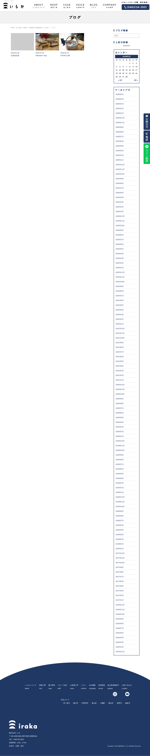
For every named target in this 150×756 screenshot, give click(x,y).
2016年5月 (120, 637)
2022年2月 (120, 319)
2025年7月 (120, 136)
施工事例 (67, 5)
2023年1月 (120, 268)
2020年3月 (120, 427)
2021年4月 (120, 366)
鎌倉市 (127, 703)
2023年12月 (120, 216)
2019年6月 (120, 469)
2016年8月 (120, 623)
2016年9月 (120, 619)
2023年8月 (120, 235)
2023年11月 (120, 221)
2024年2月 (120, 207)
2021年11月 (120, 333)
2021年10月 (120, 338)
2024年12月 (120, 165)
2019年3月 (120, 483)
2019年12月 (120, 441)
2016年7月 (120, 628)
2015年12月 (120, 652)
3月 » (136, 80)
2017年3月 (120, 595)
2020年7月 (120, 408)
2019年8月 (120, 460)
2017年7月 (120, 577)
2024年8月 (120, 183)
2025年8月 (120, 132)
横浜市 (111, 703)
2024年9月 (120, 179)
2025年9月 (120, 127)
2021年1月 (120, 380)
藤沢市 (75, 703)
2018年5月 (120, 530)
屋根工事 (54, 5)
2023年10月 (120, 225)
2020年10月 (120, 394)
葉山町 (94, 703)
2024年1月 (120, 211)
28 (126, 77)
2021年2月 (120, 375)
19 (120, 73)
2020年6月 (120, 413)
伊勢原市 (85, 703)
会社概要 (109, 5)
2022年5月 (120, 305)
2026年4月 (120, 99)
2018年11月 (120, 502)
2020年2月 (120, 431)
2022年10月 (120, 282)
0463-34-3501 (19, 739)
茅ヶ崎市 (66, 703)
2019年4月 (120, 478)
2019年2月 (120, 488)
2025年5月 (120, 146)
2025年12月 (120, 118)
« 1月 (120, 80)
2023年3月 (120, 258)
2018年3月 (120, 539)
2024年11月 (120, 169)
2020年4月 (120, 422)
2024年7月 (120, 188)
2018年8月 (120, 516)
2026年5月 (120, 94)
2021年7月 (120, 352)
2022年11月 (120, 277)
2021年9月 (120, 343)
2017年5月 (120, 586)
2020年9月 (120, 399)
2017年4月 (120, 591)
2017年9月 (120, 567)
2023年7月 (120, 240)
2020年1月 (120, 436)
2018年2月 (120, 544)
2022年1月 (120, 324)
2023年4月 (120, 254)
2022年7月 (120, 296)
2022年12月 (120, 272)
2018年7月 (120, 520)
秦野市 (119, 703)
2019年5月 (120, 474)
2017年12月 (120, 553)
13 (123, 70)
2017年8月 (120, 572)
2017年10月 (120, 563)
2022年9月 (120, 286)
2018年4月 (120, 534)
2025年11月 (120, 122)
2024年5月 (120, 193)
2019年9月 (120, 455)
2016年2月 (120, 647)
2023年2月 (120, 263)
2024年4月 (120, 197)
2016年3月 (120, 642)
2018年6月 (120, 525)
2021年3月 (120, 371)
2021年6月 (120, 357)
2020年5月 (120, 417)
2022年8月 (120, 291)
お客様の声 (80, 5)
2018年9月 (120, 511)
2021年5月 (120, 361)
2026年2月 (120, 108)
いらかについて (39, 5)
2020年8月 (120, 403)
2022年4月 (120, 310)
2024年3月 (120, 202)
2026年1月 (120, 113)
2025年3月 (120, 155)
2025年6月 (120, 141)
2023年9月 (120, 230)
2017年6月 (120, 581)
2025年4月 (120, 151)
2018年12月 (120, 497)
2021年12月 (120, 328)
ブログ (94, 5)
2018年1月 (120, 549)
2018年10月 (120, 506)
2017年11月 (120, 558)
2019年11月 (120, 446)
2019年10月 (120, 450)
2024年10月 (120, 174)
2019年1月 (120, 492)
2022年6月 (120, 300)
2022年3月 (120, 314)
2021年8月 (120, 347)
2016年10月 (120, 614)
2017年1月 (120, 600)
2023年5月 (120, 249)
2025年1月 (120, 160)
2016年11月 (120, 609)
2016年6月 (120, 633)
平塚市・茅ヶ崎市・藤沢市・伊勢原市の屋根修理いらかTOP (30, 28)
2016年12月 (120, 605)
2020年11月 (120, 389)
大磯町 (102, 703)
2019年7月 (120, 464)
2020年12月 (120, 385)
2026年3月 (120, 104)
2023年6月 (120, 244)
